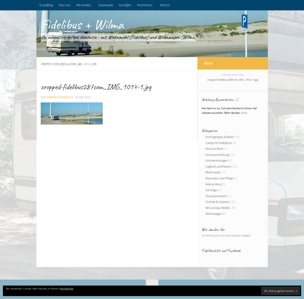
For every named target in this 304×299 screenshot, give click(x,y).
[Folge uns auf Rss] (255, 63)
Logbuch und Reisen (218, 166)
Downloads (106, 5)
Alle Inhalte (83, 5)
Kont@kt (125, 5)
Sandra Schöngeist (60, 97)
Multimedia (212, 172)
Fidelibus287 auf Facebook (221, 250)
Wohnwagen (213, 213)
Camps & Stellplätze (218, 142)
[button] (72, 113)
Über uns (64, 5)
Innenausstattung (217, 154)
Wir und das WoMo (217, 207)
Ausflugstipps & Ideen (219, 136)
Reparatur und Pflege (219, 178)
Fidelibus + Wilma (82, 24)
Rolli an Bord (213, 184)
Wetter (165, 5)
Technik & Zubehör (217, 201)
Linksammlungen (216, 160)
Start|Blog (46, 5)
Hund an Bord (214, 148)
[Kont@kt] (259, 63)
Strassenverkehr (216, 196)
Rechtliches (145, 5)
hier (245, 113)
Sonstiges (211, 190)
